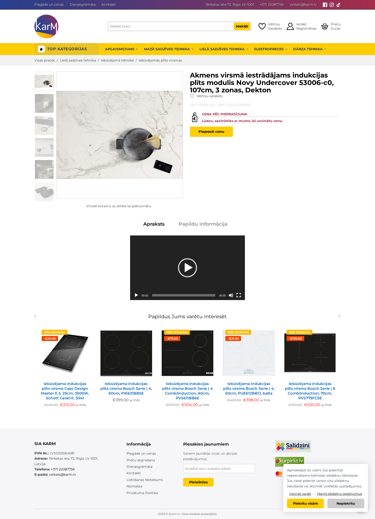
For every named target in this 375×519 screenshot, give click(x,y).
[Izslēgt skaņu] (231, 295)
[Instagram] (332, 4)
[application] (187, 267)
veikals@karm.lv (303, 4)
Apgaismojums (121, 49)
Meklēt (242, 26)
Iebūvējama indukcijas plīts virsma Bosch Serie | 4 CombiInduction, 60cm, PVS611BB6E (187, 390)
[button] (187, 267)
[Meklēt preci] (179, 26)
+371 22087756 (272, 4)
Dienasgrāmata (83, 4)
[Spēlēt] (136, 295)
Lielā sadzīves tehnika (223, 49)
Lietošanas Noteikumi (145, 480)
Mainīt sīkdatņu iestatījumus (339, 494)
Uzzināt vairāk (300, 494)
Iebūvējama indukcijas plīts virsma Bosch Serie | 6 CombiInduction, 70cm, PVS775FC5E (310, 390)
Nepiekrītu (345, 503)
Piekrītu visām (305, 503)
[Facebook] (325, 4)
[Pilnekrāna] (238, 295)
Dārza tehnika (309, 49)
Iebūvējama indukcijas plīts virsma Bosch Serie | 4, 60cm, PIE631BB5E (126, 388)
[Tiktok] (338, 4)
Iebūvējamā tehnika (117, 60)
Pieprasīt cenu (211, 131)
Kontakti (109, 4)
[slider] (183, 295)
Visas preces (44, 60)
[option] (44, 81)
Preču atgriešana (141, 460)
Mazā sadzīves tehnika (168, 49)
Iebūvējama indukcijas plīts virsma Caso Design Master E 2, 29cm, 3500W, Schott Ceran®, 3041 (65, 390)
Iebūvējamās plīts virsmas (160, 60)
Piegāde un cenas (49, 4)
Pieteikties (198, 482)
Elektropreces (270, 49)
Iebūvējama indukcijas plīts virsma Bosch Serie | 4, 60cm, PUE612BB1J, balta (249, 388)
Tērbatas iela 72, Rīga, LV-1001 (229, 4)
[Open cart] (331, 26)
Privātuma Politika (142, 493)
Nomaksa (134, 486)
